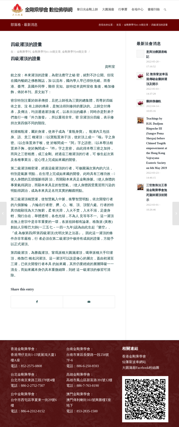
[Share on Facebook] (37, 302)
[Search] (165, 9)
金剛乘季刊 (24, 51)
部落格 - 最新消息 (24, 24)
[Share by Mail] (89, 302)
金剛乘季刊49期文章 (74, 51)
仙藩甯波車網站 (134, 362)
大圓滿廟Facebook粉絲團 (140, 367)
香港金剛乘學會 (134, 356)
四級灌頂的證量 (26, 44)
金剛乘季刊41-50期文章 (46, 51)
